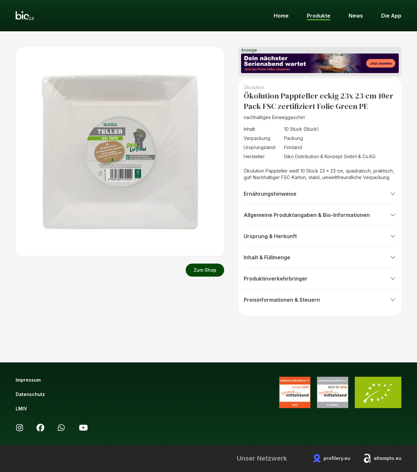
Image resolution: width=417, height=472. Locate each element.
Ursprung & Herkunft (320, 236)
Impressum (28, 380)
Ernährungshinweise (320, 193)
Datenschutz (30, 394)
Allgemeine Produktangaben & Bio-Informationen (320, 215)
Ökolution (254, 87)
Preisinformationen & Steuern (320, 300)
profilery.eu (331, 458)
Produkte (318, 15)
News (356, 15)
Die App (391, 15)
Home (281, 15)
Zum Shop (205, 270)
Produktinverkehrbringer (320, 278)
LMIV (21, 408)
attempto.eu (382, 458)
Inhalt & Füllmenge (320, 257)
